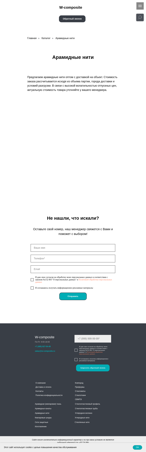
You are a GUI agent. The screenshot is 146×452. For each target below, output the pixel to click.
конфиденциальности (53, 395)
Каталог (46, 38)
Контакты (39, 391)
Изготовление (40, 426)
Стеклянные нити (82, 422)
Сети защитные (41, 422)
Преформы (79, 387)
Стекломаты (80, 391)
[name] (73, 248)
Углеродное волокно (83, 413)
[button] (72, 18)
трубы (95, 408)
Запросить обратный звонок (92, 368)
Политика (40, 395)
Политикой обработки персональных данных (91, 353)
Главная (32, 38)
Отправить (73, 296)
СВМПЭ (78, 399)
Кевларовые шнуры (43, 418)
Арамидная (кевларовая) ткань (48, 404)
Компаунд (79, 383)
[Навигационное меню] (140, 6)
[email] (73, 269)
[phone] (73, 258)
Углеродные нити (82, 418)
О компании (41, 383)
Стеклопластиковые (83, 408)
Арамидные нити (65, 38)
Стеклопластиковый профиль (87, 404)
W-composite (44, 337)
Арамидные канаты (43, 408)
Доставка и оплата (43, 387)
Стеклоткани (80, 395)
